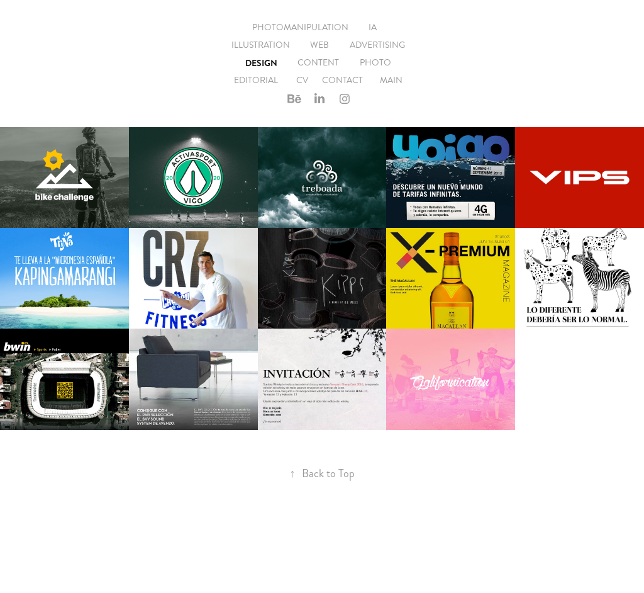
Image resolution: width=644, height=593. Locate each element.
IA (373, 27)
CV (302, 80)
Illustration (260, 45)
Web (319, 45)
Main (391, 80)
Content (318, 63)
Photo (375, 63)
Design (261, 63)
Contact (342, 80)
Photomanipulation (300, 27)
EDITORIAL (256, 80)
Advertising (377, 45)
